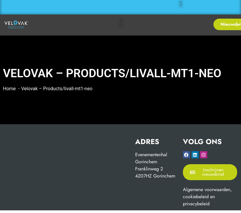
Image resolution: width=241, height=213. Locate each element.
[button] (121, 23)
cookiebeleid (196, 196)
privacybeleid (196, 203)
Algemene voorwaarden (206, 189)
